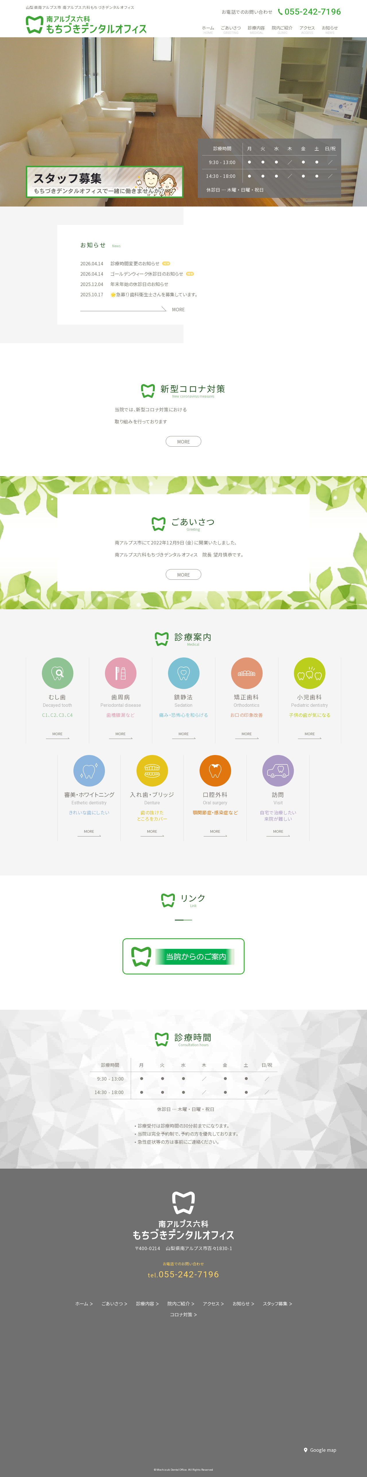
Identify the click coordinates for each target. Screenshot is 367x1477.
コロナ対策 (181, 1314)
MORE (178, 309)
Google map (320, 1450)
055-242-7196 (309, 12)
